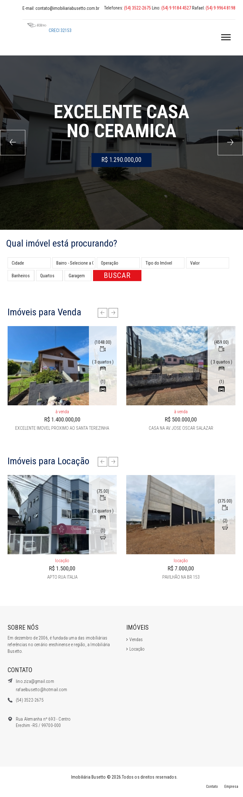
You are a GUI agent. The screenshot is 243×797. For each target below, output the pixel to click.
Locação (137, 649)
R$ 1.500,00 (62, 568)
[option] (62, 379)
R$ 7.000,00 (181, 568)
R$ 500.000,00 (181, 419)
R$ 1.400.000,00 (62, 419)
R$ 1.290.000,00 (121, 159)
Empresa (230, 786)
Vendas (136, 639)
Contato (208, 786)
